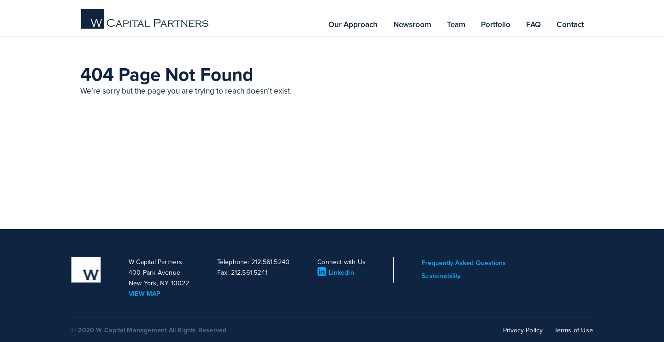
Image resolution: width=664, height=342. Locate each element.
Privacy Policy (523, 330)
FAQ (533, 24)
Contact (570, 24)
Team (456, 24)
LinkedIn (335, 273)
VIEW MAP (145, 294)
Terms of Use (573, 330)
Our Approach (353, 24)
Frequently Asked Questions (463, 263)
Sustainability (441, 276)
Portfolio (495, 24)
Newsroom (412, 24)
